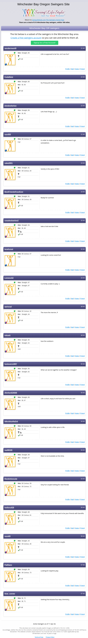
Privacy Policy (50, 637)
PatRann (8, 565)
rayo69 (7, 536)
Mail (72, 69)
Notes (77, 69)
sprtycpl (8, 306)
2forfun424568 (10, 393)
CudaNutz (8, 77)
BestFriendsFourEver (13, 192)
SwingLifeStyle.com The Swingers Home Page (48, 20)
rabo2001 (8, 163)
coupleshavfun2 (11, 220)
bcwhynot (8, 249)
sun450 (7, 134)
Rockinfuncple (10, 479)
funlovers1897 (10, 364)
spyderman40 (10, 48)
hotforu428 (9, 507)
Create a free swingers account (26, 37)
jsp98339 (8, 450)
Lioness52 (8, 278)
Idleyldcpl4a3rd (11, 421)
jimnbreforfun (10, 106)
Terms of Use (39, 637)
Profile (67, 69)
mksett (7, 335)
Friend (82, 69)
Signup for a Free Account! (45, 43)
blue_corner (9, 593)
